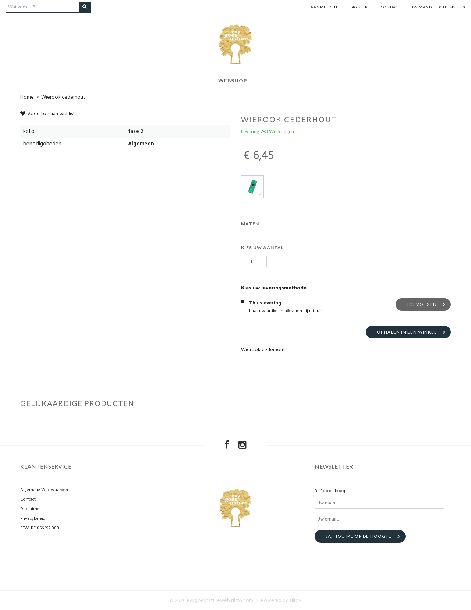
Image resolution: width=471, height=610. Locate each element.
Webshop (232, 80)
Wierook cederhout (63, 97)
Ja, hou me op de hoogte (359, 536)
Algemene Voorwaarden (44, 489)
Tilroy (295, 600)
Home (27, 97)
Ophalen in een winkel (407, 332)
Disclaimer (30, 508)
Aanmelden (324, 7)
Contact (390, 7)
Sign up (359, 7)
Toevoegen (422, 304)
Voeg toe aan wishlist (47, 113)
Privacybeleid (32, 518)
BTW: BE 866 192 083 (39, 528)
